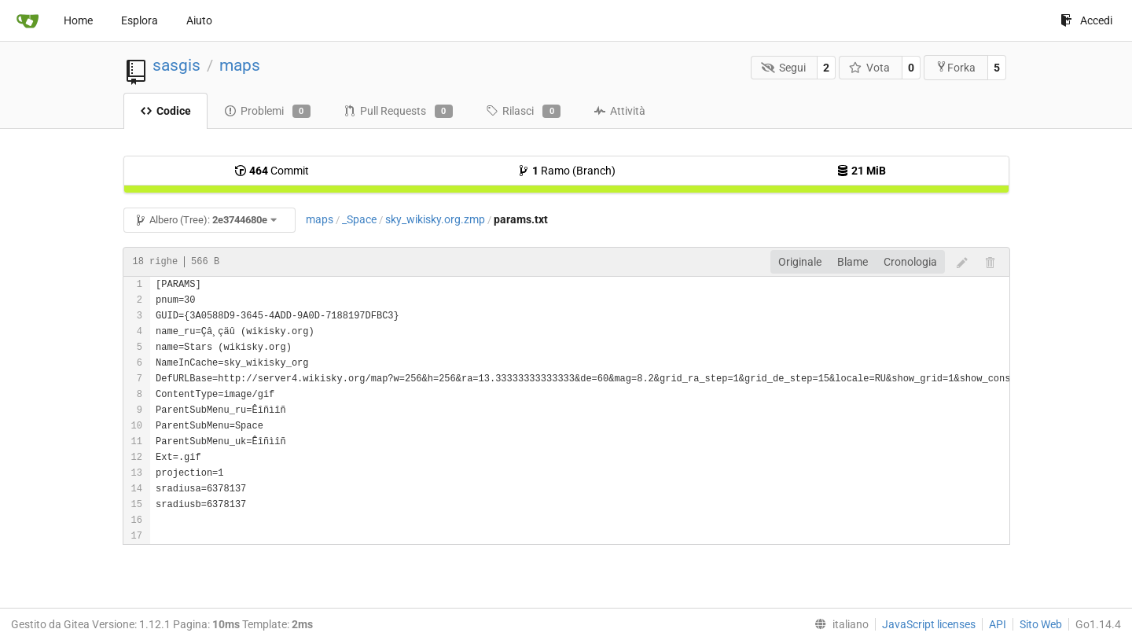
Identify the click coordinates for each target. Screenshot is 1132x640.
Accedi (1086, 20)
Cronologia (910, 262)
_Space (359, 219)
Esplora (139, 20)
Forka (955, 67)
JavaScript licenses (929, 624)
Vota (870, 67)
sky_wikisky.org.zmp (435, 219)
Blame (852, 262)
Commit (271, 170)
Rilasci (523, 112)
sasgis (176, 65)
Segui (783, 67)
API (997, 624)
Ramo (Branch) (566, 170)
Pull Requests (398, 112)
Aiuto (199, 20)
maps (239, 65)
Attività (619, 111)
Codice (165, 111)
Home (78, 20)
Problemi (267, 112)
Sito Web (1041, 624)
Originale (799, 262)
